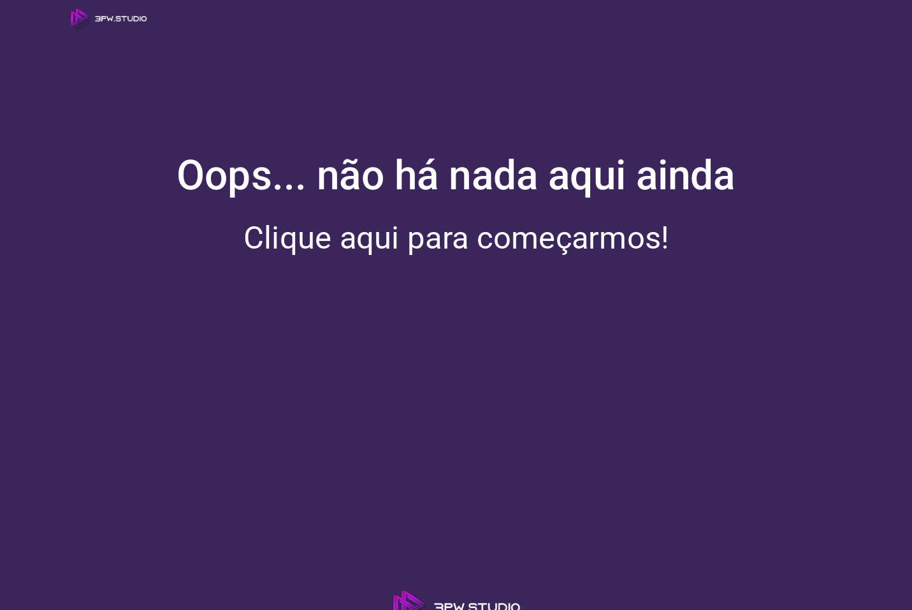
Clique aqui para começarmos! (456, 238)
